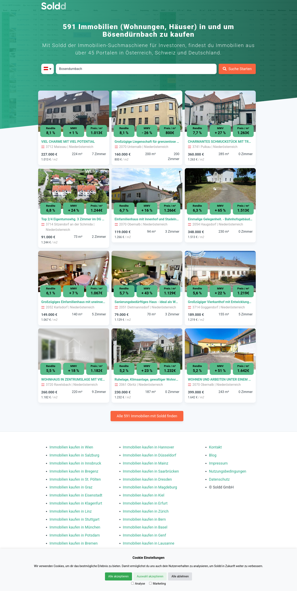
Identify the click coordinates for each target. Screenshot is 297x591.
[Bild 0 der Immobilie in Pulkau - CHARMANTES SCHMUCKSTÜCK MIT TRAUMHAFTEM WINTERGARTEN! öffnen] (220, 111)
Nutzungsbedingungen (227, 471)
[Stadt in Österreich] (136, 69)
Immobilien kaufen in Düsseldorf (149, 455)
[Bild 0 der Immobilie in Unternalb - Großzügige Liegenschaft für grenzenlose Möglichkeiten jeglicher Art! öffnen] (147, 111)
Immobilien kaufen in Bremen (74, 543)
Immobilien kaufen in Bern (144, 519)
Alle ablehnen (180, 576)
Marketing (157, 583)
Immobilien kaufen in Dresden (147, 479)
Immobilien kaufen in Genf (144, 535)
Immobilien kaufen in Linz (71, 511)
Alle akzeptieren (118, 576)
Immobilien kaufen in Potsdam (75, 535)
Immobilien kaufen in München (75, 527)
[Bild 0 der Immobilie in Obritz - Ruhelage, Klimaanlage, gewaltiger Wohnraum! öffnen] (147, 349)
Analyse (138, 583)
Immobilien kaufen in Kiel (143, 495)
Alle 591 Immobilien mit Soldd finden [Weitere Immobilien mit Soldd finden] (147, 416)
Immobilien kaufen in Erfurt (145, 503)
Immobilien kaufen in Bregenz (74, 471)
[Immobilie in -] (73, 141)
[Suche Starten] (237, 69)
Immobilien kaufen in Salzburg (74, 455)
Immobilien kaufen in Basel (145, 527)
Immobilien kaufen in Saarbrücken (151, 471)
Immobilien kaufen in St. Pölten (75, 479)
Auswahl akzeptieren (150, 576)
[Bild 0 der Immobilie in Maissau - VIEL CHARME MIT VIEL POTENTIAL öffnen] (73, 111)
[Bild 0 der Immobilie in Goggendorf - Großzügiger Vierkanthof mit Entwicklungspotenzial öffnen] (220, 271)
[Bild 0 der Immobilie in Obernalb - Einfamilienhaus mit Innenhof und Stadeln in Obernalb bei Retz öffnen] (147, 188)
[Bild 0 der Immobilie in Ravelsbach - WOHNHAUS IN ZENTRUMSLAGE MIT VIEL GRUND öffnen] (73, 349)
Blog (212, 455)
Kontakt (215, 447)
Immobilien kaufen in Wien (71, 447)
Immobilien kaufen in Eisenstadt (76, 495)
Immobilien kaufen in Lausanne (148, 543)
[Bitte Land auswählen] (47, 69)
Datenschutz (219, 479)
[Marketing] (150, 583)
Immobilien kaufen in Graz (71, 487)
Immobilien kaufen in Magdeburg (150, 487)
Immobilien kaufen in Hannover (148, 447)
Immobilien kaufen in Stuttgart (74, 519)
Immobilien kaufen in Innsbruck (75, 463)
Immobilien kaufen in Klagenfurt (76, 503)
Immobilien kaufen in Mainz (145, 463)
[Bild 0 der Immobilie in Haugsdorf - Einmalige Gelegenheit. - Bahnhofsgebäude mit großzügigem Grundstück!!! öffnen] (220, 188)
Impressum (218, 463)
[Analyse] (132, 583)
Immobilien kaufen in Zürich (146, 511)
